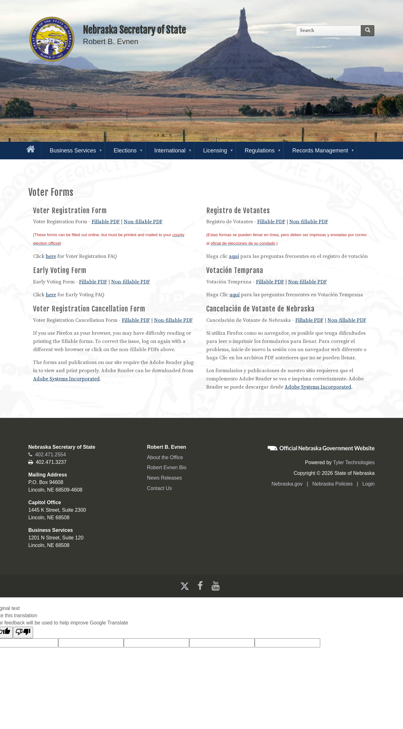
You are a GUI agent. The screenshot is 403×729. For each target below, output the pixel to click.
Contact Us (159, 488)
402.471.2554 (47, 454)
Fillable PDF (106, 222)
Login (368, 484)
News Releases (164, 478)
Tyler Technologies (354, 462)
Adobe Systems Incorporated (66, 379)
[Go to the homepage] (29, 148)
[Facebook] (199, 586)
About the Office (165, 457)
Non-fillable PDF (143, 222)
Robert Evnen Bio (166, 467)
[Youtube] (217, 586)
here (51, 256)
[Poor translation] (23, 632)
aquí (234, 256)
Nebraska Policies (332, 484)
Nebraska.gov (287, 484)
